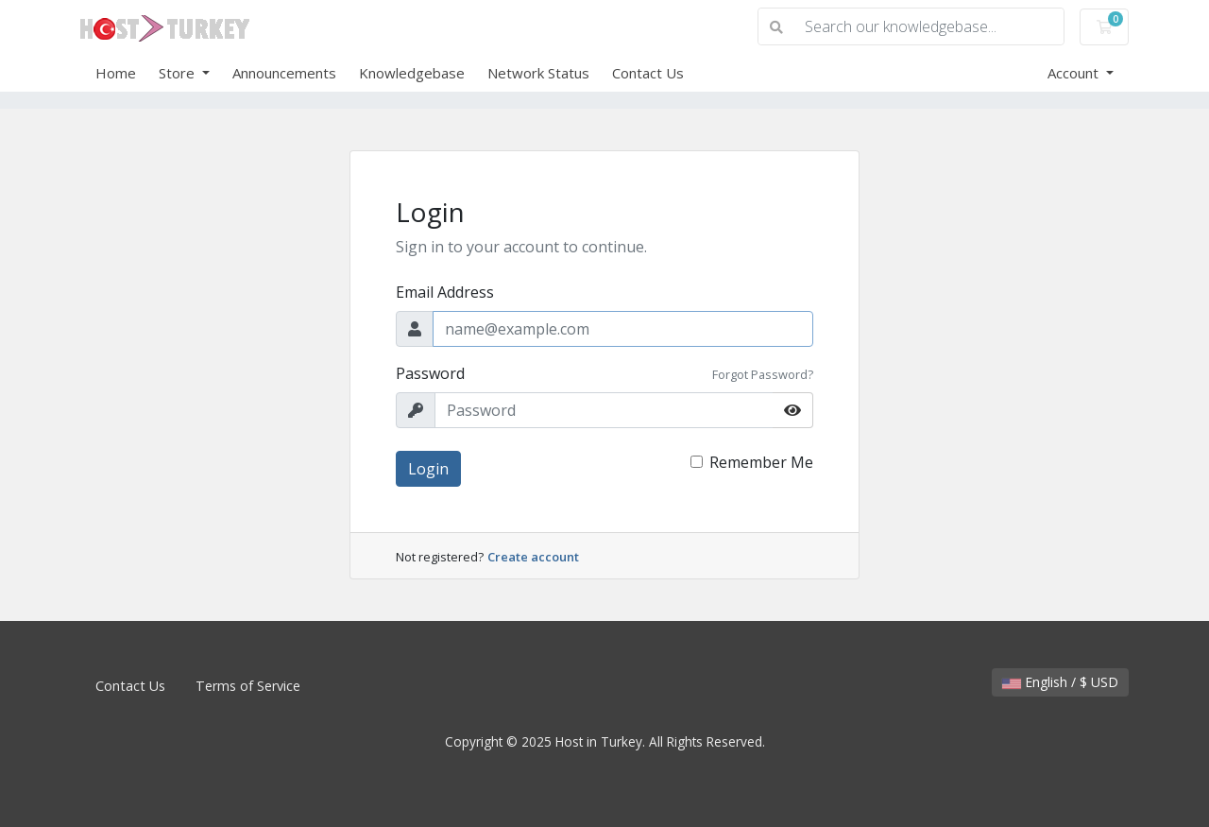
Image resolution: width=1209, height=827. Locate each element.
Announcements (284, 72)
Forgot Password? (762, 374)
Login (428, 468)
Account (1074, 72)
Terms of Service (248, 686)
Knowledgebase (412, 72)
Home (115, 72)
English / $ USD (1060, 682)
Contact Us (648, 72)
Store (178, 72)
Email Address (445, 292)
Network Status (538, 72)
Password (430, 373)
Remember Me (761, 462)
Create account (533, 556)
